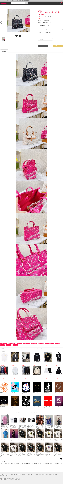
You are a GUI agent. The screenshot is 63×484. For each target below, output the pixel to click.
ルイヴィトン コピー (12, 343)
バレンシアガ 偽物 (41, 343)
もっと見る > (60, 381)
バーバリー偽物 (15, 345)
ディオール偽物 (34, 343)
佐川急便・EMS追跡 (21, 474)
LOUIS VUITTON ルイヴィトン (47, 16)
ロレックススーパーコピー (50, 343)
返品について (48, 474)
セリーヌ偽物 (58, 343)
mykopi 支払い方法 (3, 475)
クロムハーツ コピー (26, 343)
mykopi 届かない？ (30, 474)
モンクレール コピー (4, 343)
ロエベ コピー (19, 343)
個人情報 (54, 474)
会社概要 (1, 474)
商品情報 (4, 51)
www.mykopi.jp (12, 479)
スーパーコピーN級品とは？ (10, 474)
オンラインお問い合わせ (39, 474)
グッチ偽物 (2, 345)
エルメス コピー (8, 345)
